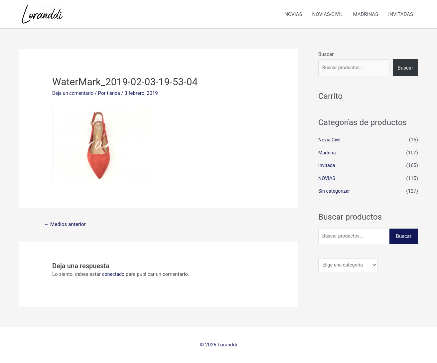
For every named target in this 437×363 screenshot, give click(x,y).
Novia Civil (330, 140)
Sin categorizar (335, 190)
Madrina (327, 152)
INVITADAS (400, 14)
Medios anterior (66, 224)
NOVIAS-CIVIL (327, 14)
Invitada (327, 165)
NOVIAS (293, 14)
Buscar (326, 54)
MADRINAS (365, 14)
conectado (114, 274)
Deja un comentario (73, 93)
